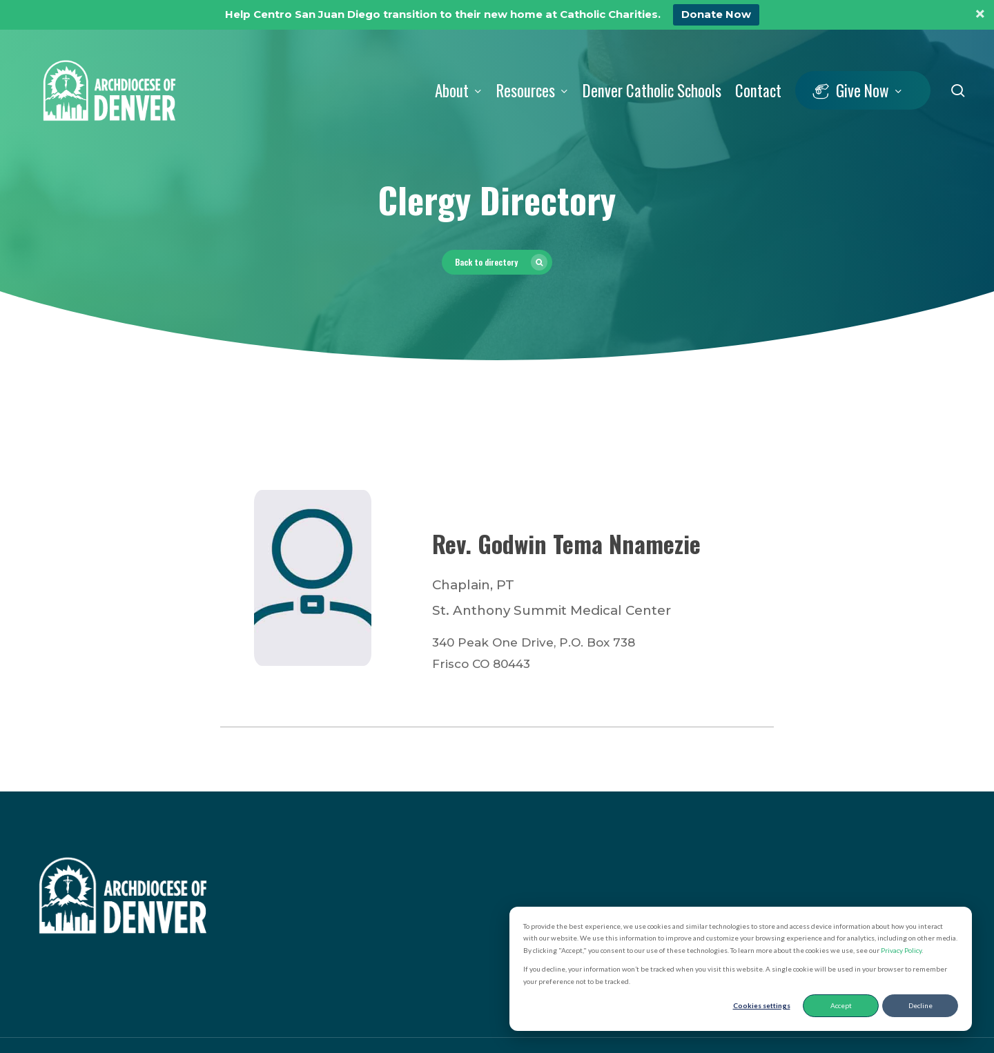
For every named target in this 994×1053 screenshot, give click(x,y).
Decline (920, 1005)
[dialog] (740, 969)
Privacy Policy (901, 950)
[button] (497, 262)
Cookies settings (761, 1005)
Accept (841, 1005)
